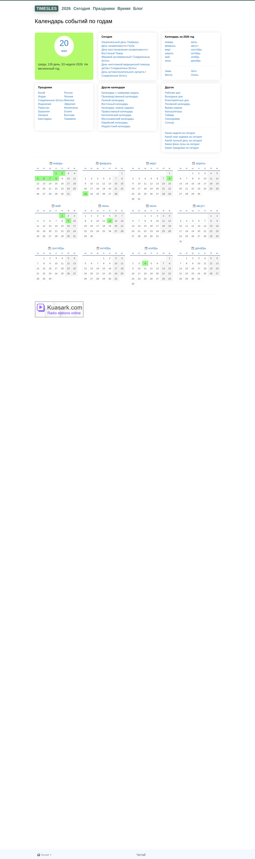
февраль (170, 45)
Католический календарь (116, 115)
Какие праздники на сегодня (182, 147)
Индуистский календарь (115, 126)
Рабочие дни (172, 92)
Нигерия (43, 115)
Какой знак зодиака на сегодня (183, 136)
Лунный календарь (112, 100)
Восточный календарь (114, 104)
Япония (68, 96)
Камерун (133, 42)
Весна (168, 74)
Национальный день (113, 42)
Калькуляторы (173, 111)
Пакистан (43, 107)
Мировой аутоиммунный (116, 57)
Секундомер (172, 118)
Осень (195, 74)
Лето (194, 71)
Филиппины (71, 107)
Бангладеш (45, 118)
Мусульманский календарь (117, 118)
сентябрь (196, 49)
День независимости (114, 45)
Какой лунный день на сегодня (183, 140)
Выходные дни (174, 96)
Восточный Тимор (112, 53)
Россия (68, 92)
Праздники (104, 8)
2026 (66, 8)
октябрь (195, 53)
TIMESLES (46, 8)
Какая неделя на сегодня (180, 133)
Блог (138, 8)
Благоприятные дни (177, 100)
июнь (168, 60)
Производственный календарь (119, 96)
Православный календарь (117, 111)
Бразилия (44, 111)
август (194, 45)
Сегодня (82, 8)
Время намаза (173, 107)
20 (64, 46)
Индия (42, 96)
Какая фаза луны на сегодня (182, 144)
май (167, 57)
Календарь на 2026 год (179, 36)
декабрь (196, 60)
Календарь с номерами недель (120, 92)
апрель (169, 53)
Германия (70, 118)
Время (123, 8)
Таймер (169, 115)
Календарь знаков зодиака (117, 107)
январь (169, 42)
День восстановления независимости (124, 49)
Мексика (69, 100)
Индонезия (44, 104)
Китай (41, 92)
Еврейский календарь (114, 122)
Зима (168, 71)
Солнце (169, 122)
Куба (131, 45)
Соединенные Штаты (123, 68)
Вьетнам (69, 115)
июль (194, 42)
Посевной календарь (177, 104)
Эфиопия (69, 104)
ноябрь (195, 57)
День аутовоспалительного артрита (122, 72)
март (168, 49)
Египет (68, 111)
